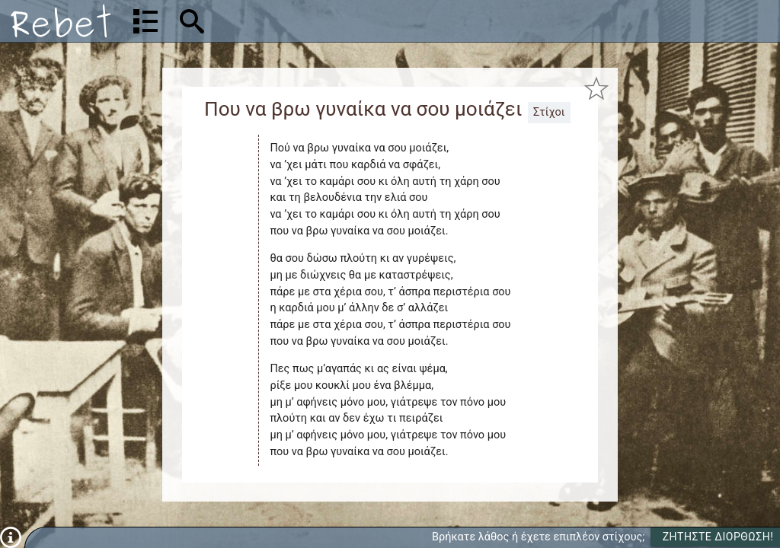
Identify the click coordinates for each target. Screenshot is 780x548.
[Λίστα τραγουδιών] (145, 21)
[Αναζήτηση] (290, 21)
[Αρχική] (61, 21)
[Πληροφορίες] (10, 536)
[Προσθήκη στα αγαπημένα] (597, 88)
